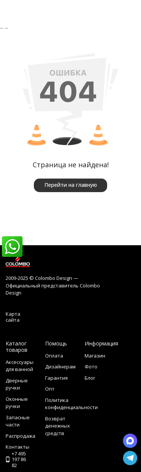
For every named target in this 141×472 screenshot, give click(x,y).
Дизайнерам (60, 366)
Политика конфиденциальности (71, 404)
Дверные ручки (17, 384)
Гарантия (56, 377)
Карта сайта (13, 316)
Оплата (54, 355)
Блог (90, 377)
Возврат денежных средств (57, 426)
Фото (91, 366)
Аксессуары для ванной (19, 366)
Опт (50, 388)
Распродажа (20, 435)
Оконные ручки (17, 403)
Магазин (95, 355)
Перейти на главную (70, 184)
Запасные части (18, 421)
